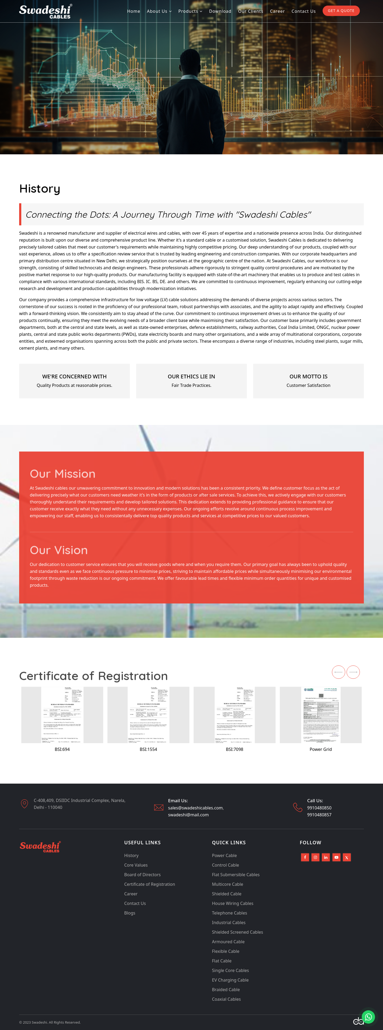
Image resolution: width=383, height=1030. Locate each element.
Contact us (304, 11)
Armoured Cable (228, 942)
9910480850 (319, 808)
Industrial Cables (228, 922)
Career (277, 11)
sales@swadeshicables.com (195, 808)
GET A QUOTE (341, 10)
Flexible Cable (225, 951)
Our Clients (250, 11)
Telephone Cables (229, 913)
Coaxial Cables (226, 999)
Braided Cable (226, 989)
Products (190, 11)
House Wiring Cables (232, 903)
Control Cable (225, 865)
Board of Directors (142, 875)
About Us (159, 11)
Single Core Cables (230, 970)
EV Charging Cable (230, 980)
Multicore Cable (227, 884)
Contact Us (135, 903)
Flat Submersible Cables (236, 875)
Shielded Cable (227, 894)
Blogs (129, 913)
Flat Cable (221, 961)
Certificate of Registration (149, 884)
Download (220, 11)
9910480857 (319, 815)
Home (133, 11)
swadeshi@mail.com (188, 815)
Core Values (136, 865)
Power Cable (224, 855)
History (131, 855)
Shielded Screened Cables (237, 932)
